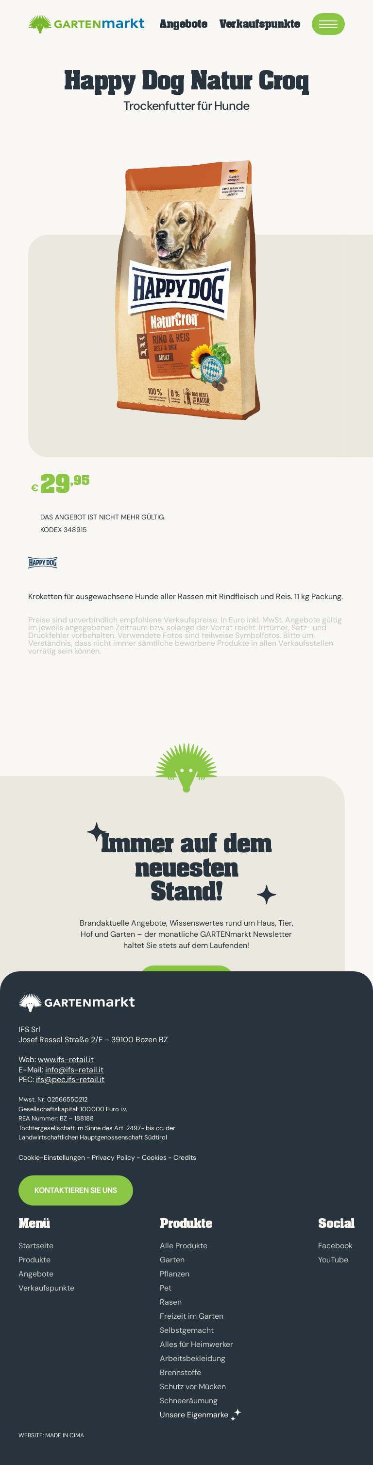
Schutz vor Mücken (193, 1386)
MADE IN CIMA (64, 1435)
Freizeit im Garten (191, 1316)
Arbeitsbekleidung (192, 1358)
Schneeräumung (189, 1401)
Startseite (35, 1246)
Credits (184, 1157)
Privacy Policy (113, 1157)
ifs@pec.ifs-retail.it (70, 1079)
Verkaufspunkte (259, 24)
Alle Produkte (183, 1246)
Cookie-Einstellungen (51, 1157)
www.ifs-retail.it (66, 1059)
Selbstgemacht (187, 1330)
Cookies (154, 1157)
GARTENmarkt (85, 24)
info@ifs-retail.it (74, 1070)
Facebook (335, 1246)
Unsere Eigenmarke (194, 1415)
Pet (165, 1288)
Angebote (183, 24)
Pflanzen (174, 1274)
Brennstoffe (180, 1372)
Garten (172, 1260)
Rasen (171, 1302)
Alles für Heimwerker (196, 1344)
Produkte (34, 1260)
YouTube (333, 1260)
